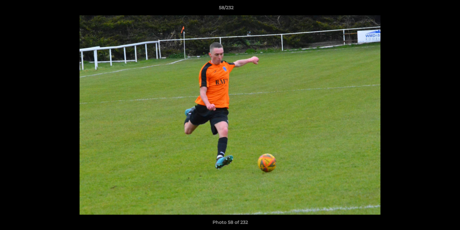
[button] (433, 9)
